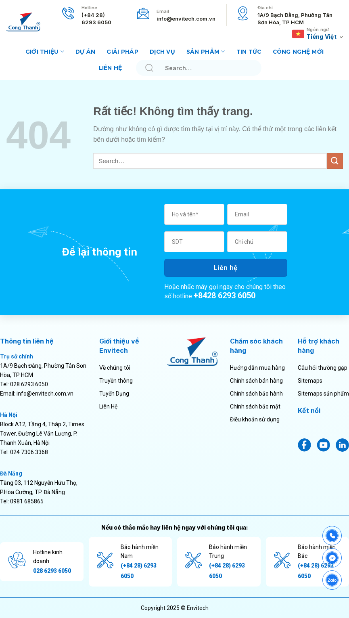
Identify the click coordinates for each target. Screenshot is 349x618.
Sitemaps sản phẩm (323, 393)
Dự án (85, 51)
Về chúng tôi (114, 368)
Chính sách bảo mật (255, 406)
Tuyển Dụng (114, 393)
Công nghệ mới (298, 51)
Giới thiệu (44, 51)
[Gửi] (149, 68)
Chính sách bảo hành (256, 393)
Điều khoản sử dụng (255, 419)
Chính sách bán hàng (256, 380)
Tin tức (248, 51)
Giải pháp (122, 51)
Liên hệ (110, 67)
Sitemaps (310, 380)
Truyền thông (116, 380)
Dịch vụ (162, 51)
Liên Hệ (108, 406)
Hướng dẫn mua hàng (257, 368)
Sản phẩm (205, 51)
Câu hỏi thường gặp (322, 368)
